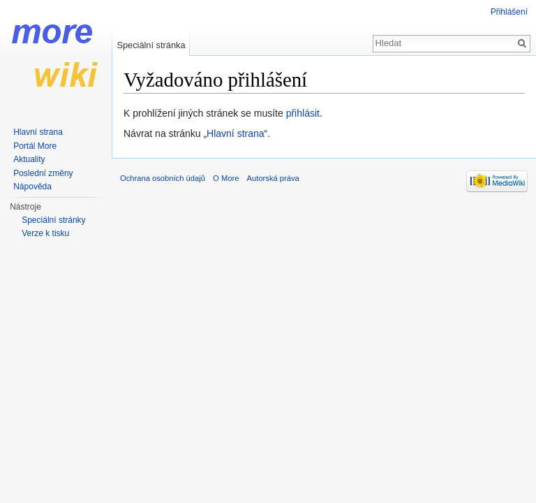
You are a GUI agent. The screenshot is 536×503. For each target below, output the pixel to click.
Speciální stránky (53, 220)
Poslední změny (43, 173)
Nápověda (32, 186)
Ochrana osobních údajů (162, 178)
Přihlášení (509, 12)
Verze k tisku (45, 233)
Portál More (35, 146)
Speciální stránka (151, 45)
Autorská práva (273, 178)
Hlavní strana (235, 133)
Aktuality (29, 159)
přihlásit (303, 113)
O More (226, 178)
